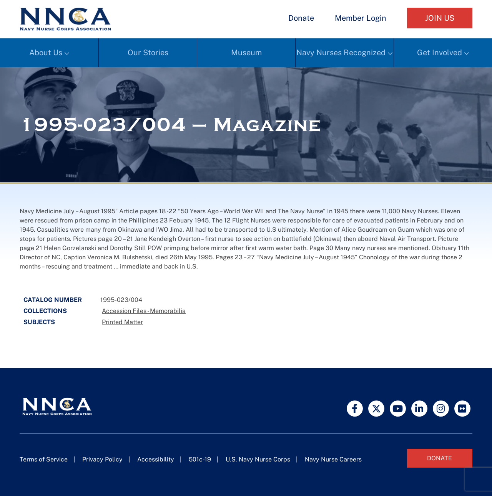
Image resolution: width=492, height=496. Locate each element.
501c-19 (200, 459)
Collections (45, 311)
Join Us (439, 18)
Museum (246, 52)
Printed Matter (122, 322)
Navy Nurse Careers (333, 459)
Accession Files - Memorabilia (144, 311)
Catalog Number (52, 299)
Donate (301, 18)
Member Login (360, 18)
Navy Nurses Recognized (341, 52)
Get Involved (439, 52)
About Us (45, 52)
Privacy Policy (102, 459)
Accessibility (155, 459)
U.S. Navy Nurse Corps (258, 459)
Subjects (39, 322)
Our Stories (148, 52)
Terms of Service (44, 459)
